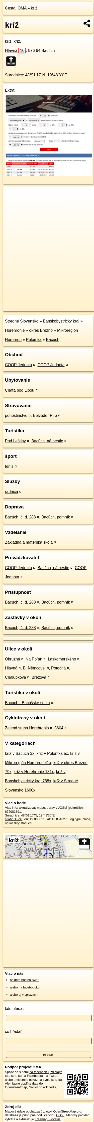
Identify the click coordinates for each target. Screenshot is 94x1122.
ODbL (60, 1115)
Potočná (58, 668)
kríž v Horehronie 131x (34, 772)
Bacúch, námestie (47, 441)
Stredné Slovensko (21, 321)
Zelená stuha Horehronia (27, 728)
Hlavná (15, 50)
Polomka (34, 339)
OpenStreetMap (40, 303)
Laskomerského (62, 659)
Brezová (39, 677)
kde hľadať (14, 1008)
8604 (58, 728)
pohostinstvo (16, 415)
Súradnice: (14, 75)
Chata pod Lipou (19, 390)
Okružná (12, 659)
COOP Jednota (18, 365)
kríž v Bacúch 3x (19, 753)
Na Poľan (34, 659)
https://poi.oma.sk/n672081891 (25, 307)
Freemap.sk (65, 303)
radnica (11, 491)
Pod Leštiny (15, 441)
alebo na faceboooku (25, 987)
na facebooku (39, 1072)
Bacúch (52, 339)
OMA (22, 8)
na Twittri (51, 1076)
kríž (34, 8)
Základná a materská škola (29, 542)
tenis (9, 466)
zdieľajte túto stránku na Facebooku (33, 1074)
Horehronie (15, 330)
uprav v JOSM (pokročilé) (65, 807)
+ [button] (11, 195)
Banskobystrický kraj (61, 321)
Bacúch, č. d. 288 (20, 517)
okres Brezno (41, 330)
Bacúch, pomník (55, 517)
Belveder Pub (45, 415)
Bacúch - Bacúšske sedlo (27, 703)
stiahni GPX (13, 819)
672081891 (13, 811)
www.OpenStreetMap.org (63, 1111)
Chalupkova (15, 677)
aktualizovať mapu (32, 807)
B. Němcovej (34, 668)
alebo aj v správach (23, 994)
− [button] (11, 202)
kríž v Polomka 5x (52, 753)
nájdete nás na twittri (24, 980)
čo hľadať (13, 1031)
